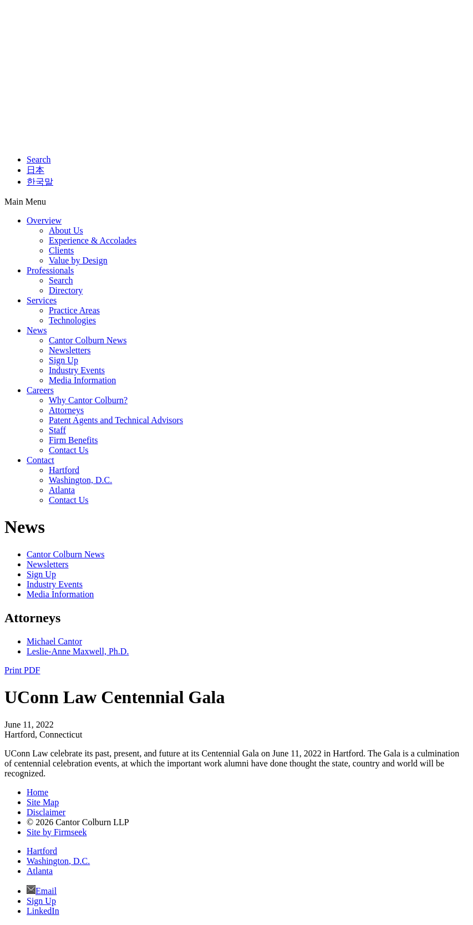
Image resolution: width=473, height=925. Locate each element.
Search (39, 159)
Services (42, 300)
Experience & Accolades (92, 240)
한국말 (40, 181)
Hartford (64, 470)
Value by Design (78, 260)
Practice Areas (74, 310)
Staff (57, 430)
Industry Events (77, 370)
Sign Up (63, 360)
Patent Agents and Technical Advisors (116, 420)
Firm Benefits (73, 440)
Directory (66, 290)
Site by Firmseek (57, 832)
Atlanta (62, 490)
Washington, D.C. (80, 480)
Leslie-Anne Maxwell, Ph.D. (78, 651)
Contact (40, 460)
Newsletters (70, 350)
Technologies (72, 320)
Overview (44, 220)
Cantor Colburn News (87, 340)
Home (37, 792)
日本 (35, 170)
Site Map (43, 802)
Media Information (82, 380)
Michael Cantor (54, 641)
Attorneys (66, 410)
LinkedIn (43, 911)
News (37, 330)
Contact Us (69, 450)
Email (46, 891)
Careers (40, 390)
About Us (66, 230)
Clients (61, 250)
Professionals (50, 270)
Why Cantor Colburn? (88, 400)
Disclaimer (46, 812)
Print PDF (22, 670)
